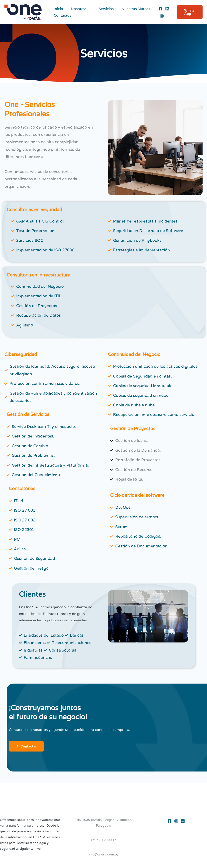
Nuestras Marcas (133, 8)
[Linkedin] (167, 9)
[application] (88, 9)
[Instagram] (161, 16)
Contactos (62, 15)
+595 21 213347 (103, 840)
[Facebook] (160, 9)
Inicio (58, 8)
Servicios (104, 8)
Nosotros (80, 9)
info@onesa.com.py (103, 854)
